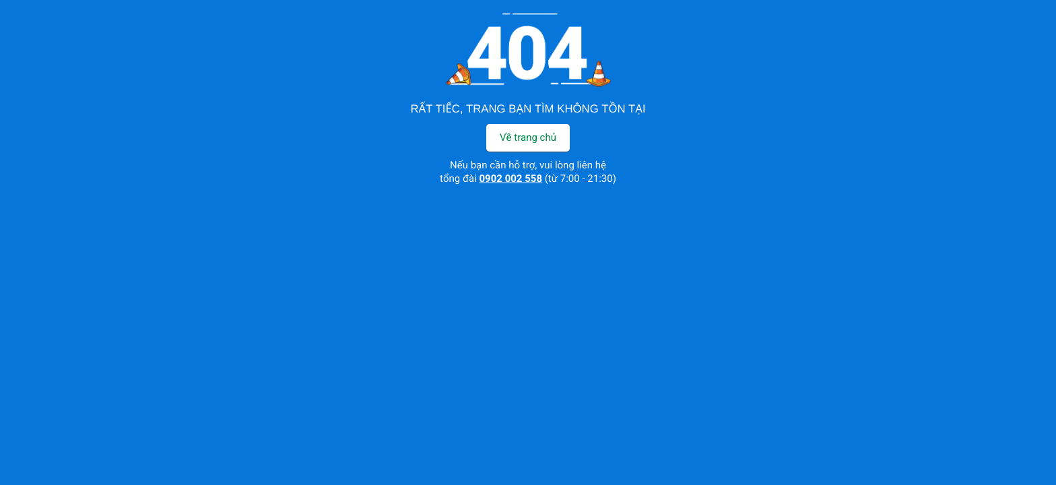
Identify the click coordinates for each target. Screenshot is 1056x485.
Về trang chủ (528, 137)
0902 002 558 (511, 178)
